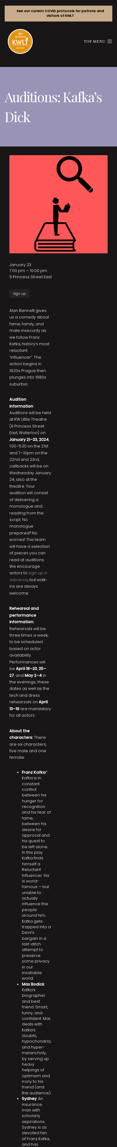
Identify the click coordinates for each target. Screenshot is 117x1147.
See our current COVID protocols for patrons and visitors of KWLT (60, 13)
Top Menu (98, 41)
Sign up (19, 293)
